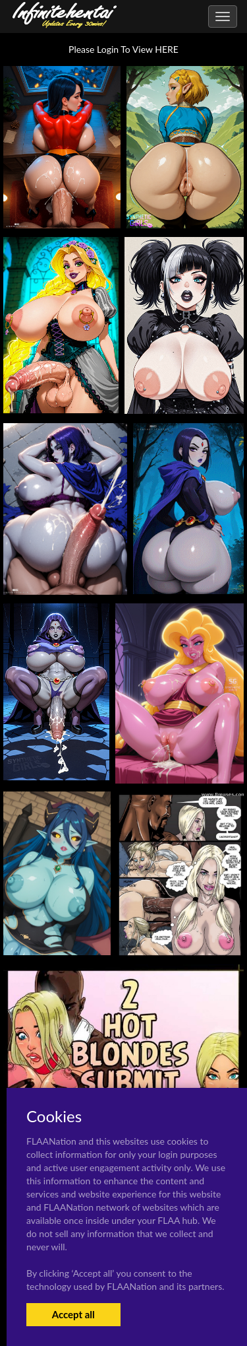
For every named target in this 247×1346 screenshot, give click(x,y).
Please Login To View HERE (123, 49)
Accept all (73, 1314)
